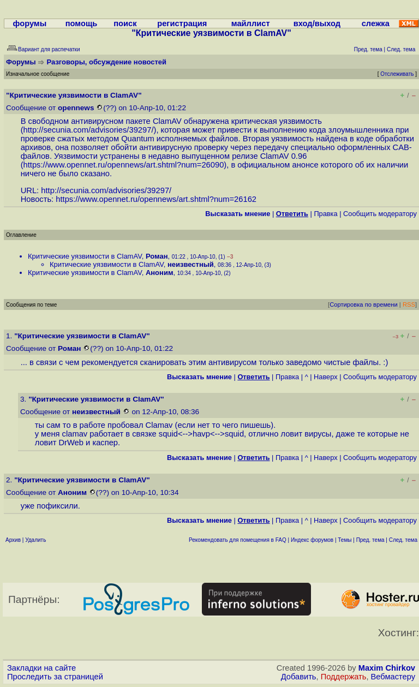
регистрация (182, 23)
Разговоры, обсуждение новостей (107, 62)
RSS (409, 304)
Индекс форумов (312, 540)
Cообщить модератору (380, 214)
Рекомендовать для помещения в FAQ (237, 540)
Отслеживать (397, 74)
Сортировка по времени (364, 304)
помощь (81, 23)
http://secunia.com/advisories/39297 (87, 130)
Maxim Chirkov (386, 668)
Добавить (298, 676)
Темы (344, 540)
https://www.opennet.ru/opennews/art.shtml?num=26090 (123, 164)
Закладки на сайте (41, 668)
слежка (376, 23)
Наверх (326, 377)
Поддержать (344, 676)
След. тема (403, 540)
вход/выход (317, 23)
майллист (250, 23)
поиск (124, 23)
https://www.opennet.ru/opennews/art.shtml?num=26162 (156, 199)
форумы (30, 23)
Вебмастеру (393, 676)
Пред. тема (370, 540)
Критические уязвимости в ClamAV (85, 256)
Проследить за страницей (55, 676)
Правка (325, 214)
